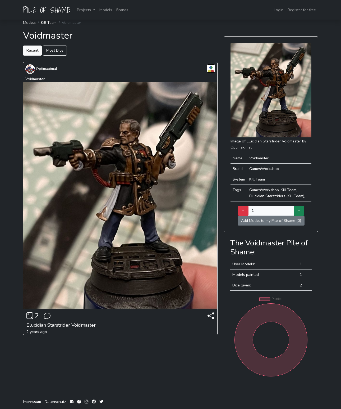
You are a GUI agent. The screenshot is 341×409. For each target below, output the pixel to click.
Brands (122, 9)
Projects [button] (84, 9)
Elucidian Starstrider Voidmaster (61, 325)
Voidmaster (35, 79)
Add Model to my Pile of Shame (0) (271, 220)
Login (278, 9)
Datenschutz (55, 401)
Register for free (302, 9)
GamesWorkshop (264, 168)
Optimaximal (41, 68)
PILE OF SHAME (47, 9)
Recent (32, 50)
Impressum (32, 401)
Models (105, 9)
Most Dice (54, 50)
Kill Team (49, 22)
